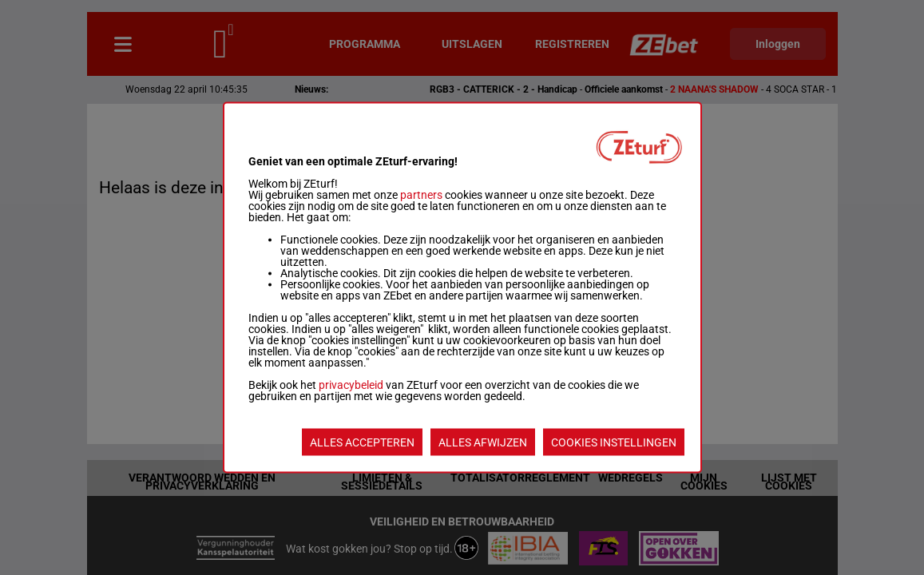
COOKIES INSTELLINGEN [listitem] (613, 442)
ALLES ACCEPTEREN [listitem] (362, 442)
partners (421, 194)
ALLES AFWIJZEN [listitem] (482, 442)
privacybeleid (351, 385)
